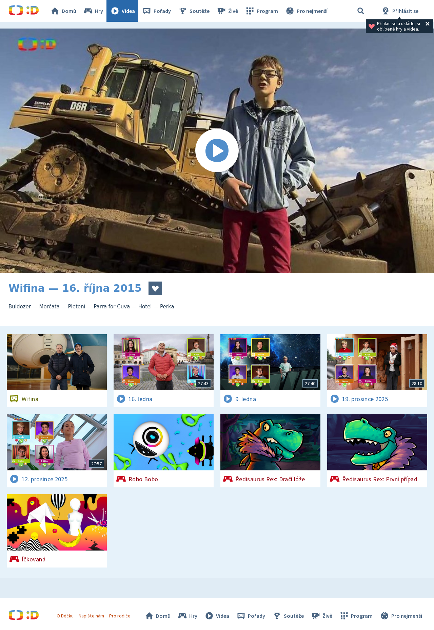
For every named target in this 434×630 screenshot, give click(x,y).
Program (261, 11)
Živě (227, 11)
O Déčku (65, 616)
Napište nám (91, 616)
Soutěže (194, 11)
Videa (122, 11)
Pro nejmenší (306, 11)
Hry (93, 11)
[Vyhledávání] (361, 11)
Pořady (156, 11)
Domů (63, 11)
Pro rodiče (120, 616)
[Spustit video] (217, 151)
